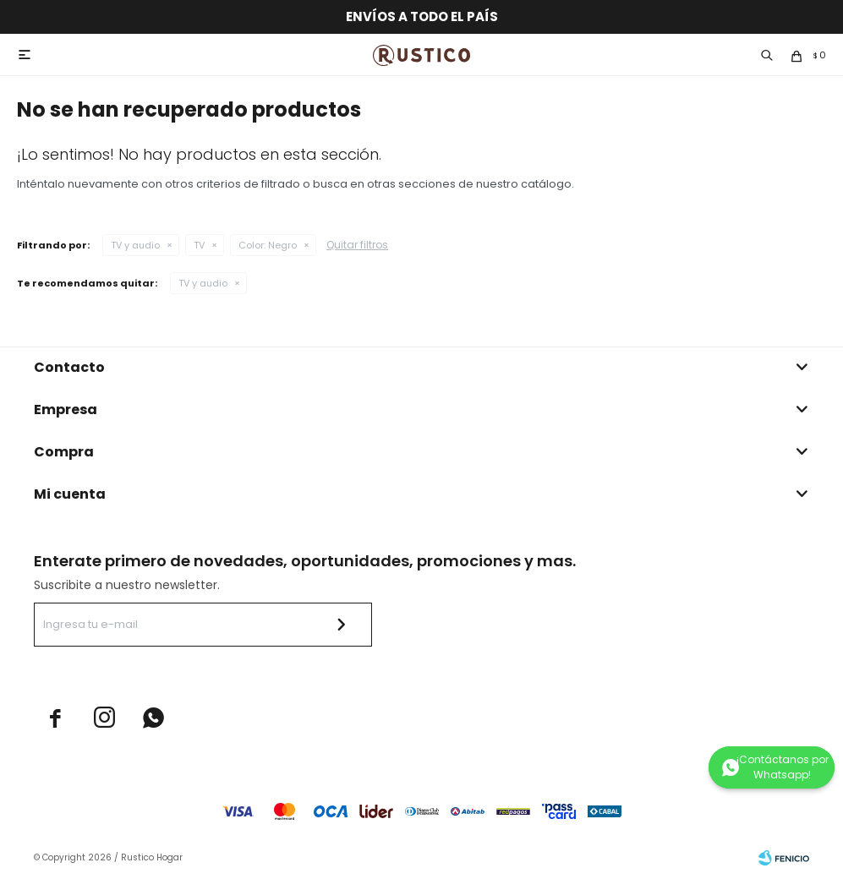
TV (199, 245)
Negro (267, 245)
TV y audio (135, 245)
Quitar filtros (357, 244)
